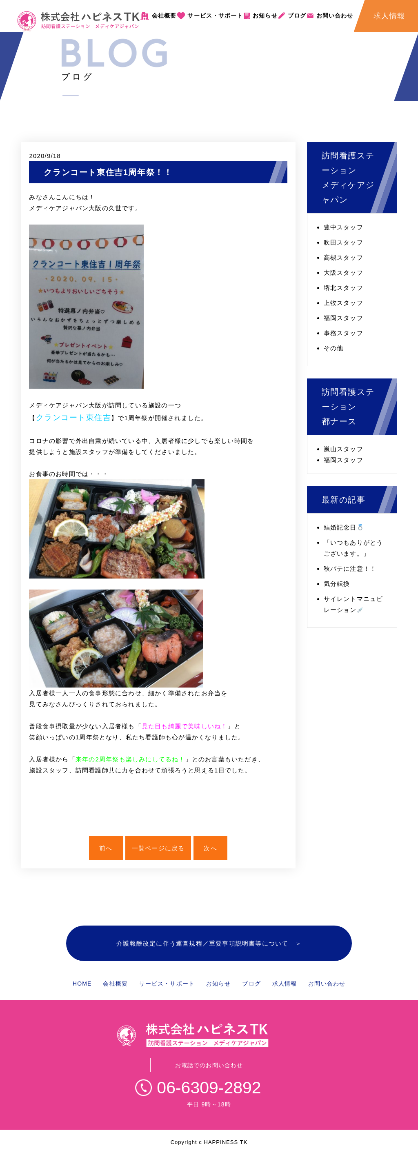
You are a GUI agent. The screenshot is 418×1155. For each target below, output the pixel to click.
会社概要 (164, 16)
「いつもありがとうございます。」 (353, 548)
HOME (82, 983)
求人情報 (284, 983)
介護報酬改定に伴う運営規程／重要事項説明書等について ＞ (209, 943)
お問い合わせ (335, 16)
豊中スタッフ (343, 227)
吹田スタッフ (343, 242)
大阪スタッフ (343, 272)
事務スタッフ (343, 332)
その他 (334, 348)
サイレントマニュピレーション (353, 604)
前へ (105, 848)
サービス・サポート (215, 16)
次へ (210, 848)
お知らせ (265, 16)
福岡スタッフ (343, 317)
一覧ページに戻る (158, 848)
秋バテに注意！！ (350, 568)
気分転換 (337, 583)
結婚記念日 (343, 527)
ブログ (297, 16)
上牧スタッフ (343, 302)
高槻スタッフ (343, 257)
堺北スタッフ (343, 287)
